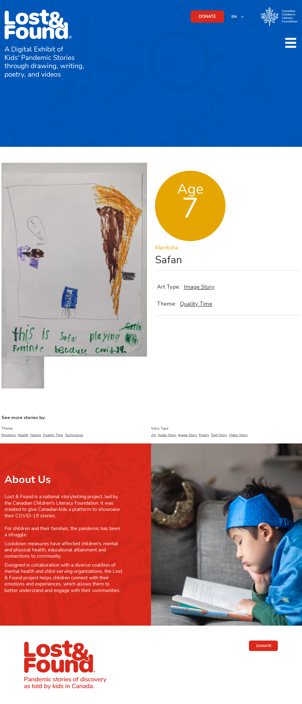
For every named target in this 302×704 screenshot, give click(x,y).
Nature (35, 435)
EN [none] (234, 16)
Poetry (204, 435)
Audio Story (167, 435)
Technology (74, 435)
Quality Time (196, 304)
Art (153, 435)
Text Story (219, 435)
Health (23, 435)
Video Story (238, 435)
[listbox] (238, 16)
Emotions (8, 435)
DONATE (207, 16)
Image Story (199, 287)
